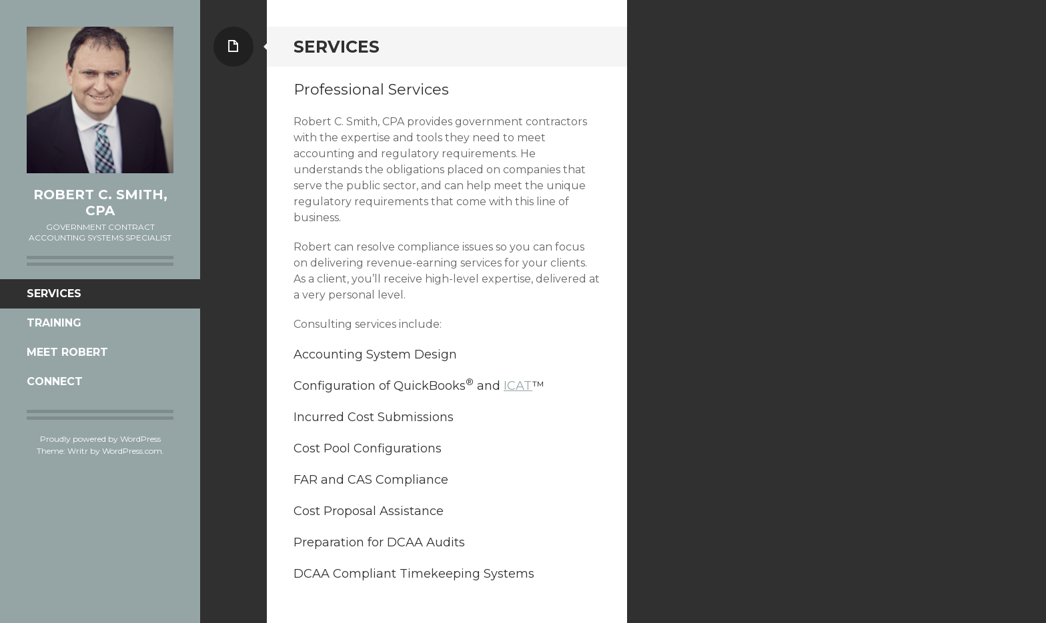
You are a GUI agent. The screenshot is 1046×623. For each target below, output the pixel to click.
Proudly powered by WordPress (100, 439)
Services (54, 293)
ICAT (518, 385)
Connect (55, 381)
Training (54, 322)
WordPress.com (132, 451)
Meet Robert (67, 352)
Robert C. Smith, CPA (100, 203)
